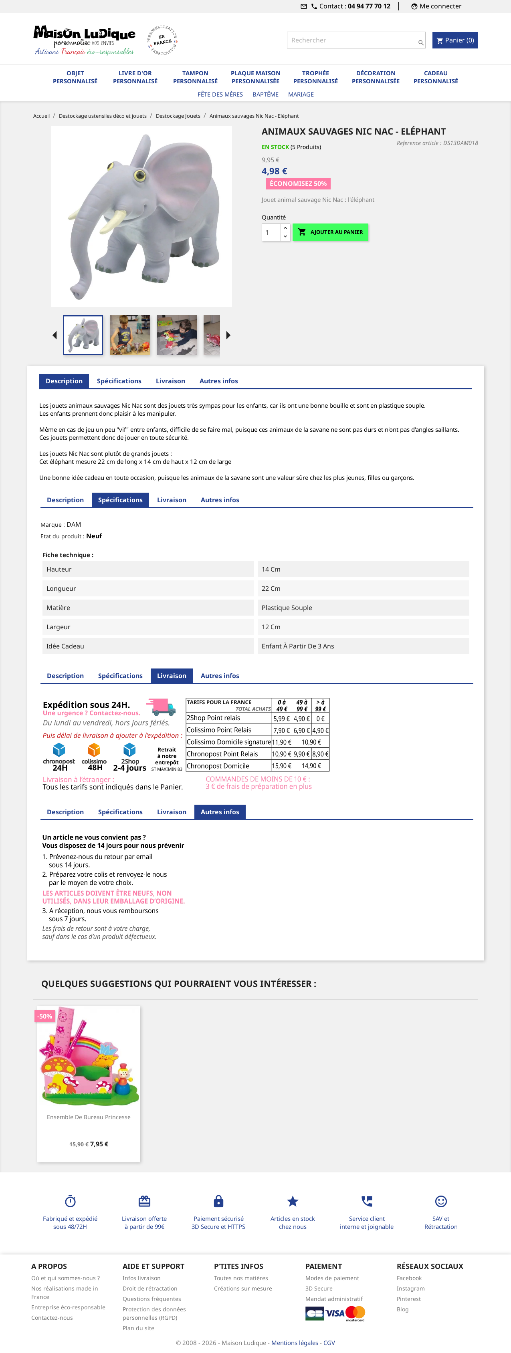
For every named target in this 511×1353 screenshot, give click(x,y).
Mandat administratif (334, 1299)
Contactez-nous (52, 1317)
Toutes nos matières (241, 1278)
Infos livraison (142, 1278)
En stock (275, 147)
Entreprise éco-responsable (68, 1307)
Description (64, 381)
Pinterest (409, 1299)
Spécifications (119, 381)
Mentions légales (295, 1343)
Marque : (52, 524)
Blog (403, 1309)
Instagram (411, 1288)
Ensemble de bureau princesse (89, 1117)
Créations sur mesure (243, 1288)
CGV (329, 1343)
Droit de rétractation (150, 1288)
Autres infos (219, 381)
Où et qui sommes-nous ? (65, 1278)
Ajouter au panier (330, 232)
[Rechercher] (356, 40)
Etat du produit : (62, 536)
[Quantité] (271, 232)
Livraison (170, 381)
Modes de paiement (332, 1278)
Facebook (409, 1278)
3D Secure (319, 1288)
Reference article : (419, 143)
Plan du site (138, 1328)
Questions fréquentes (152, 1299)
